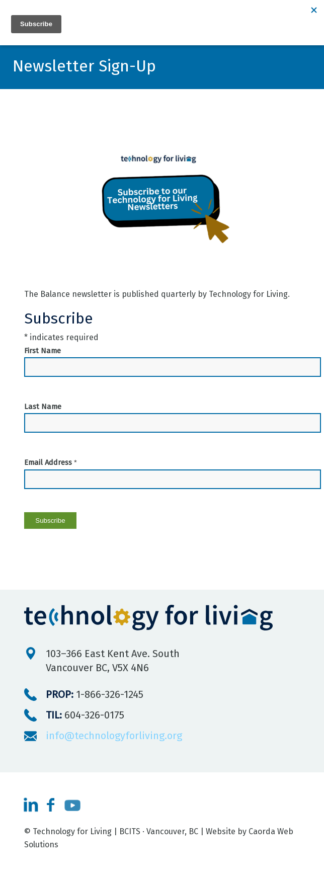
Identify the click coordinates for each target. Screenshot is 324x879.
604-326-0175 (85, 715)
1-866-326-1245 (94, 694)
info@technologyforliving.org (114, 736)
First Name (42, 350)
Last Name (42, 406)
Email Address (50, 462)
